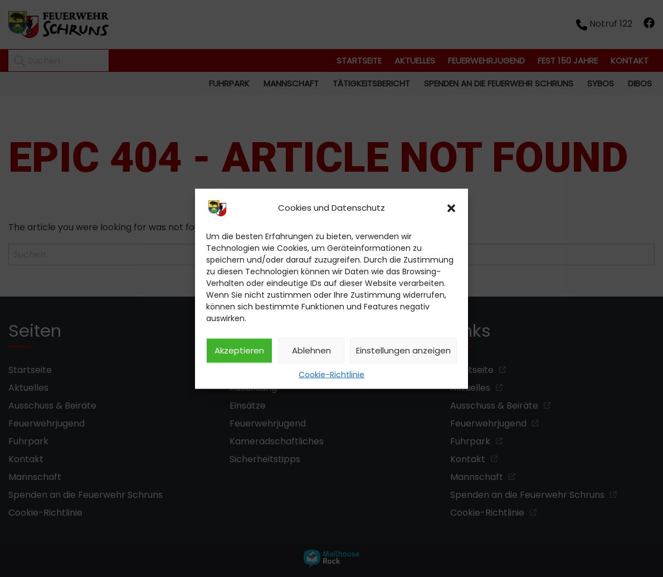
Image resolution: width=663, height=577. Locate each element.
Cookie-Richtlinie (331, 374)
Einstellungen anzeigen (403, 350)
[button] (451, 208)
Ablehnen (311, 350)
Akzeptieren (239, 350)
